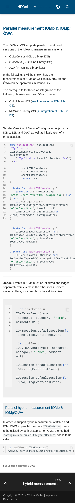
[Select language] (58, 7)
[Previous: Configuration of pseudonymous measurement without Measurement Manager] (10, 481)
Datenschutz (10, 498)
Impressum (52, 494)
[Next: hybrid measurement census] (46, 481)
